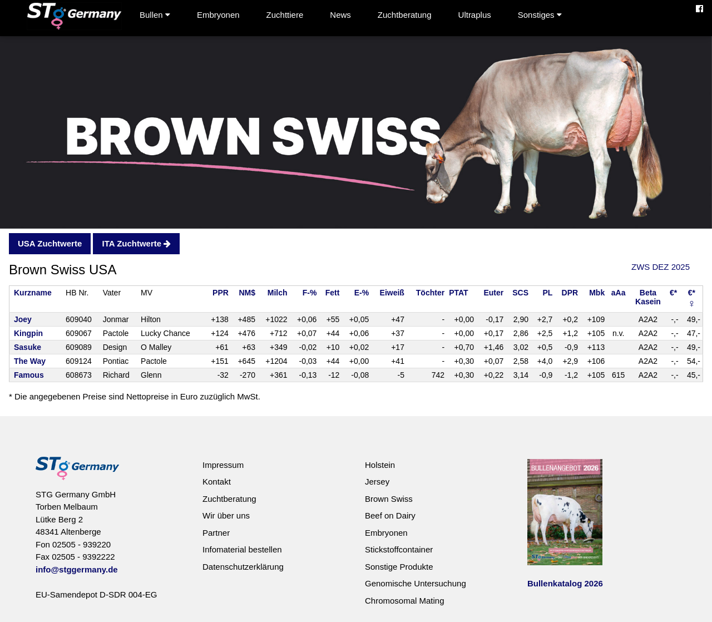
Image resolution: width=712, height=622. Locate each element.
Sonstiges (540, 14)
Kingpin (28, 333)
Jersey (377, 481)
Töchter (430, 292)
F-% (310, 292)
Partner (216, 532)
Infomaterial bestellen (242, 549)
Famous (29, 375)
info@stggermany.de (77, 569)
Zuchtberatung (405, 14)
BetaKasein (648, 297)
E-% (361, 292)
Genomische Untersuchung (415, 583)
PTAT (458, 292)
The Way (30, 361)
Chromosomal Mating (404, 600)
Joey (23, 319)
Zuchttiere (285, 14)
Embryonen (218, 14)
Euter (493, 292)
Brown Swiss (389, 498)
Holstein (380, 465)
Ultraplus (474, 14)
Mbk (597, 292)
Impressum (223, 465)
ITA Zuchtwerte (136, 243)
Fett (332, 292)
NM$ (247, 292)
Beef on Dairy (390, 515)
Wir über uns (226, 515)
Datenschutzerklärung (243, 566)
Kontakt (216, 481)
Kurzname (33, 292)
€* (673, 292)
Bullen (155, 14)
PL (547, 292)
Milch (278, 292)
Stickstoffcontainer (399, 549)
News (340, 14)
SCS (520, 292)
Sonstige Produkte (399, 566)
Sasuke (27, 347)
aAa (618, 292)
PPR (220, 292)
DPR (570, 292)
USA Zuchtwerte (50, 243)
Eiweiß (392, 292)
